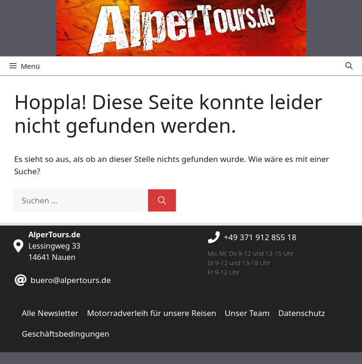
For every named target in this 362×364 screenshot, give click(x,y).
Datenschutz (301, 312)
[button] (349, 66)
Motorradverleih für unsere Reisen (151, 312)
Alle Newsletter (50, 312)
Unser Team (247, 312)
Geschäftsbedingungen (65, 333)
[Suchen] (162, 200)
